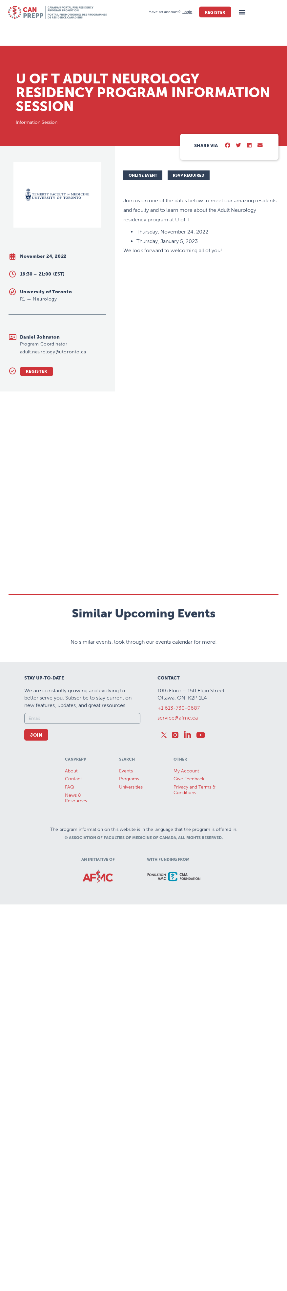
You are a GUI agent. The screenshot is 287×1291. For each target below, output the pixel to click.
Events (126, 867)
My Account (186, 867)
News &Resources (76, 894)
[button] (241, 12)
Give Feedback (189, 875)
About (71, 867)
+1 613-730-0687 (178, 804)
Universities (131, 883)
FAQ (69, 883)
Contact (73, 875)
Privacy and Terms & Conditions (194, 886)
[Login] (187, 12)
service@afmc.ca (177, 814)
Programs (129, 875)
